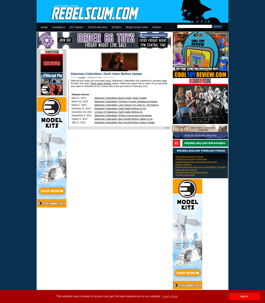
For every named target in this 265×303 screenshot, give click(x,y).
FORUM (156, 27)
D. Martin (81, 77)
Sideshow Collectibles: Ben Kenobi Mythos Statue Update (124, 122)
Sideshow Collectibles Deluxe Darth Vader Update (120, 98)
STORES (116, 27)
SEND (167, 128)
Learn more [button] (170, 296)
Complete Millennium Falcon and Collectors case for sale (196, 162)
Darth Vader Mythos (101, 83)
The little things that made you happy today (191, 159)
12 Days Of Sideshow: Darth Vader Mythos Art (118, 112)
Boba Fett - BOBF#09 (183, 164)
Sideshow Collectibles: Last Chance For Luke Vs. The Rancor (126, 105)
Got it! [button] (244, 296)
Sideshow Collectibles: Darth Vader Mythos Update (106, 73)
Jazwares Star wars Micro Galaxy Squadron (191, 172)
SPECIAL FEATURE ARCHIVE (200, 135)
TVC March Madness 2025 (185, 175)
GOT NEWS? (76, 27)
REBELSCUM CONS (137, 27)
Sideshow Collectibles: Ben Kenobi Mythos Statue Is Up (123, 119)
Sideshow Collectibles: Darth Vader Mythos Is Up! (120, 108)
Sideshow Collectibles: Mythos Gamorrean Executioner (123, 115)
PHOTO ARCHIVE (97, 27)
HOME (44, 27)
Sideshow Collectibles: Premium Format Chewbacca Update (125, 101)
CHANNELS (58, 27)
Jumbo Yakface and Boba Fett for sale (189, 156)
